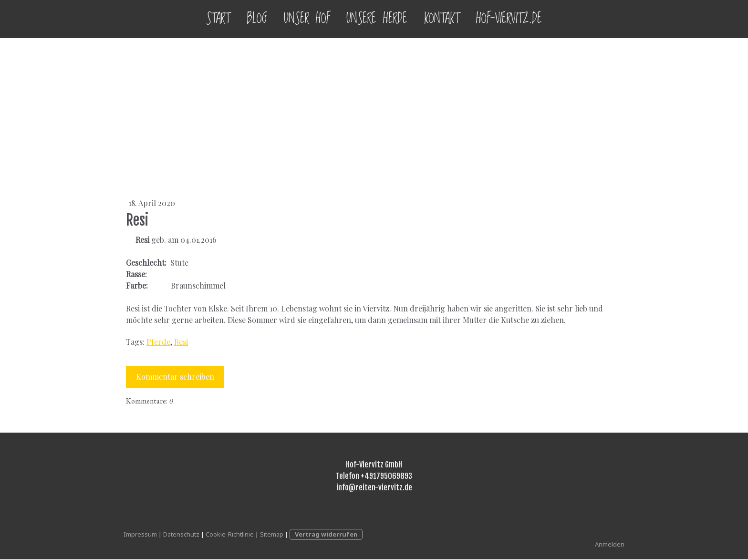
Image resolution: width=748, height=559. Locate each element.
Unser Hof (307, 19)
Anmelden (609, 544)
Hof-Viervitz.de (509, 19)
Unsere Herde (376, 19)
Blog (257, 19)
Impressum (140, 534)
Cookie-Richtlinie (230, 534)
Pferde (158, 342)
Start (218, 19)
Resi (181, 342)
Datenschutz (181, 534)
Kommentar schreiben (175, 377)
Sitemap (271, 534)
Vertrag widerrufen (326, 534)
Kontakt (441, 19)
